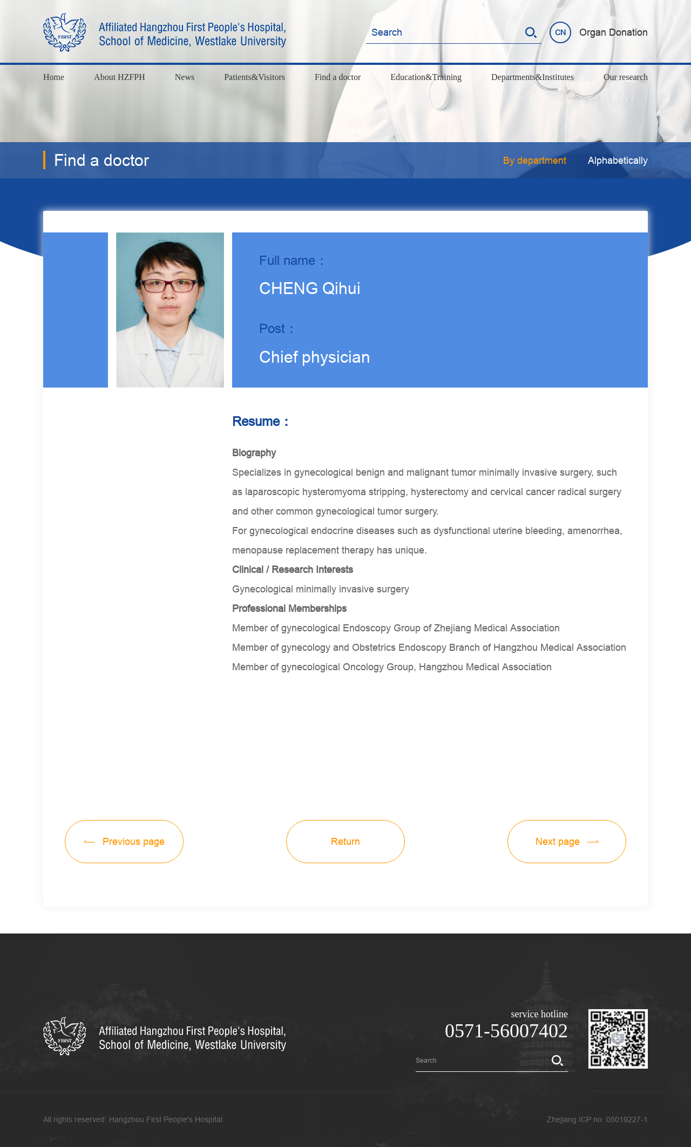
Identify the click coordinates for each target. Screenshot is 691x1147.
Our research (626, 77)
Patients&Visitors (254, 77)
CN (560, 32)
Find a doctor (338, 77)
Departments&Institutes (532, 77)
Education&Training (426, 77)
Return (345, 841)
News (184, 77)
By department (534, 160)
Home (53, 77)
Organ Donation (613, 32)
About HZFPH (119, 77)
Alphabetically (618, 160)
